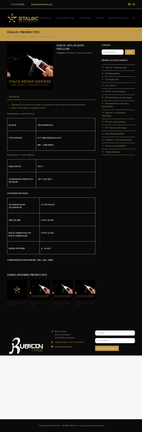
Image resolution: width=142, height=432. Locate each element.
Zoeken (130, 52)
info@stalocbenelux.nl (64, 347)
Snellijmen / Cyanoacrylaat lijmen (79, 53)
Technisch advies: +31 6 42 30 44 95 (69, 342)
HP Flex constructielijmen (115, 91)
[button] (134, 18)
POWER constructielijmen (115, 122)
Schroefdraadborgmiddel (114, 134)
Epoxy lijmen (110, 86)
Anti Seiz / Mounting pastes (116, 68)
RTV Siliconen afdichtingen (116, 128)
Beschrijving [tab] (14, 97)
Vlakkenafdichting (112, 152)
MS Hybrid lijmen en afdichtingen (118, 98)
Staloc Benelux (54, 426)
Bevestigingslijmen (112, 73)
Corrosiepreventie (112, 79)
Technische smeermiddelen (115, 146)
